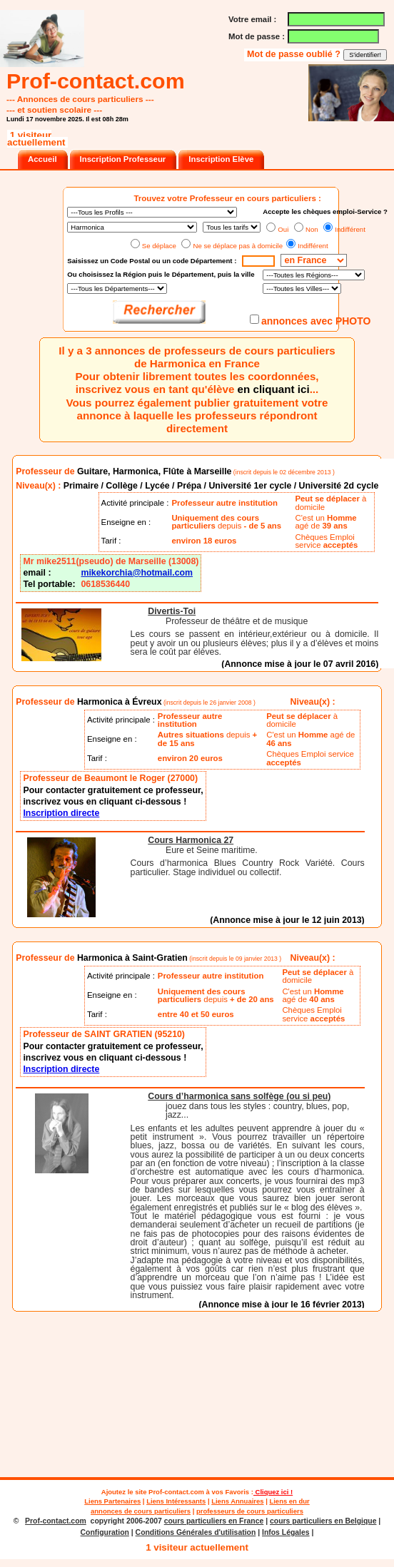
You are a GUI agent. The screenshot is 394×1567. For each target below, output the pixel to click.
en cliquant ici (274, 389)
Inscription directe (61, 813)
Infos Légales (286, 1532)
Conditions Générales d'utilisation (196, 1532)
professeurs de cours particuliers (249, 1511)
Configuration (105, 1532)
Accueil (42, 159)
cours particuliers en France (214, 1521)
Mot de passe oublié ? (295, 54)
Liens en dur (289, 1501)
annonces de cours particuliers (141, 1511)
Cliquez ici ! (273, 1492)
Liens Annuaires (237, 1501)
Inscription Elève (220, 159)
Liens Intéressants (176, 1501)
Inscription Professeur (123, 159)
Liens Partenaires (112, 1501)
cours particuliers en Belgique (323, 1521)
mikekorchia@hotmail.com (137, 573)
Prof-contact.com (176, 1492)
